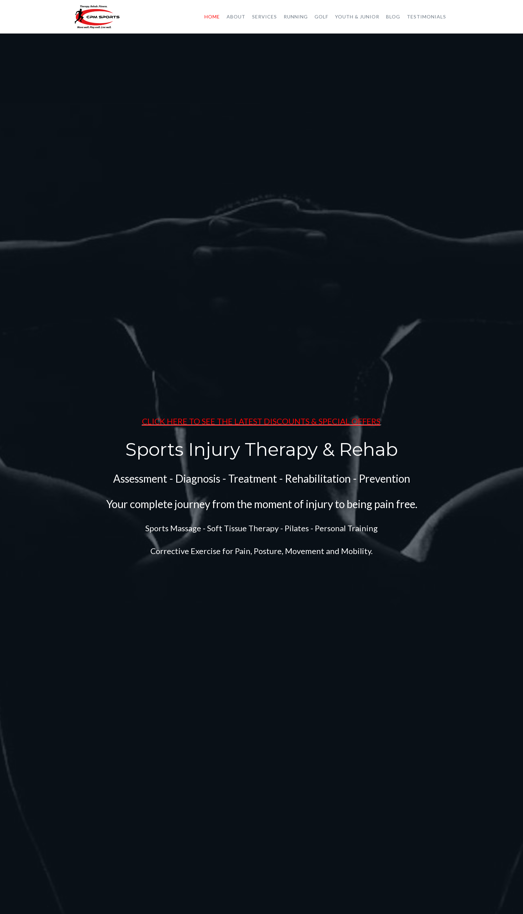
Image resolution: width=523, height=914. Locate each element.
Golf (321, 16)
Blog (393, 16)
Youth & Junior (357, 16)
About (236, 16)
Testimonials (426, 16)
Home (212, 16)
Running (296, 16)
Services (264, 16)
